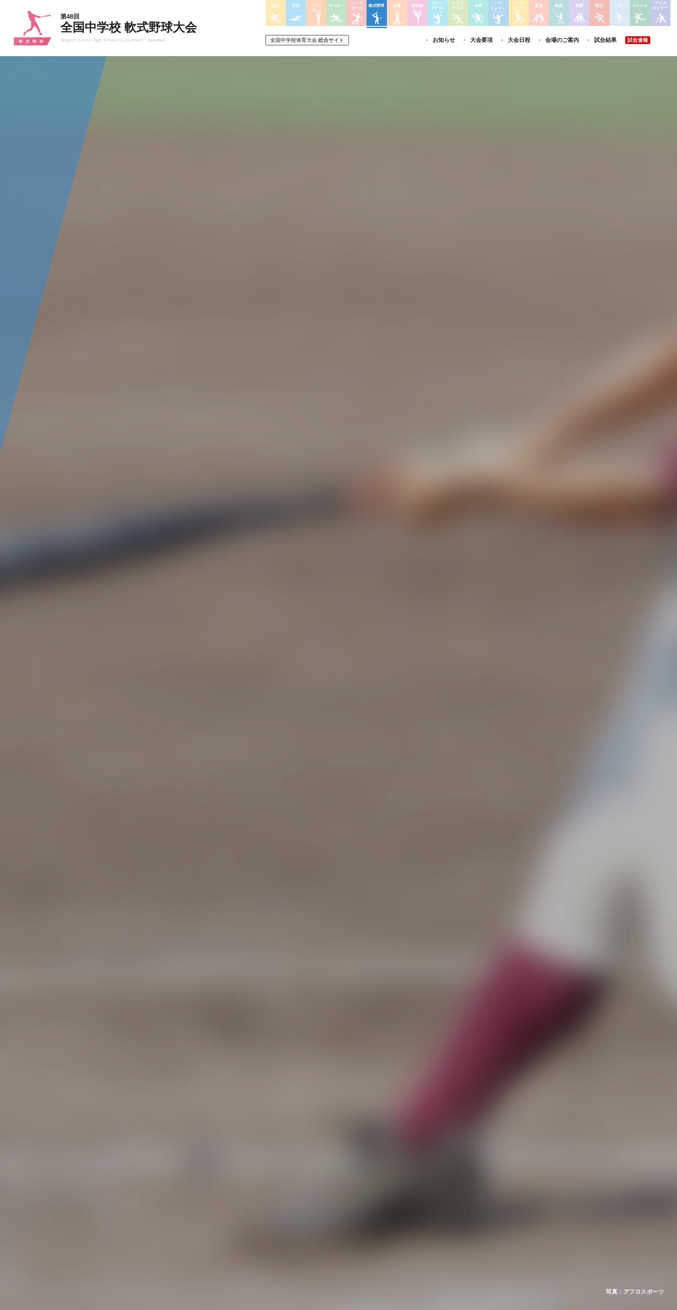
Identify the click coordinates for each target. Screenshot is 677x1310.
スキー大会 (439, 1197)
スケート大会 (441, 1209)
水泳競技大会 (315, 1175)
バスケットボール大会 (325, 1186)
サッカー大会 (315, 1197)
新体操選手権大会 (381, 1164)
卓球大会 (370, 1197)
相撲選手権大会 (444, 1175)
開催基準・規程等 (226, 1175)
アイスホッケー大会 (449, 1220)
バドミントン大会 (381, 1209)
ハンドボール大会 (320, 1209)
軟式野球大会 (315, 1219)
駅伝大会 (436, 1186)
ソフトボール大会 (381, 1220)
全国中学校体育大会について (241, 1139)
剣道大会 (436, 1164)
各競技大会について (325, 1139)
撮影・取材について (228, 1197)
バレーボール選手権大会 (388, 1175)
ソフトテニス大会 (381, 1186)
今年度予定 (218, 1164)
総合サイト (307, 40)
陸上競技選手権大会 (323, 1164)
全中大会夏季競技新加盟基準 (238, 1186)
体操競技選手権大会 (323, 1231)
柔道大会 (370, 1231)
